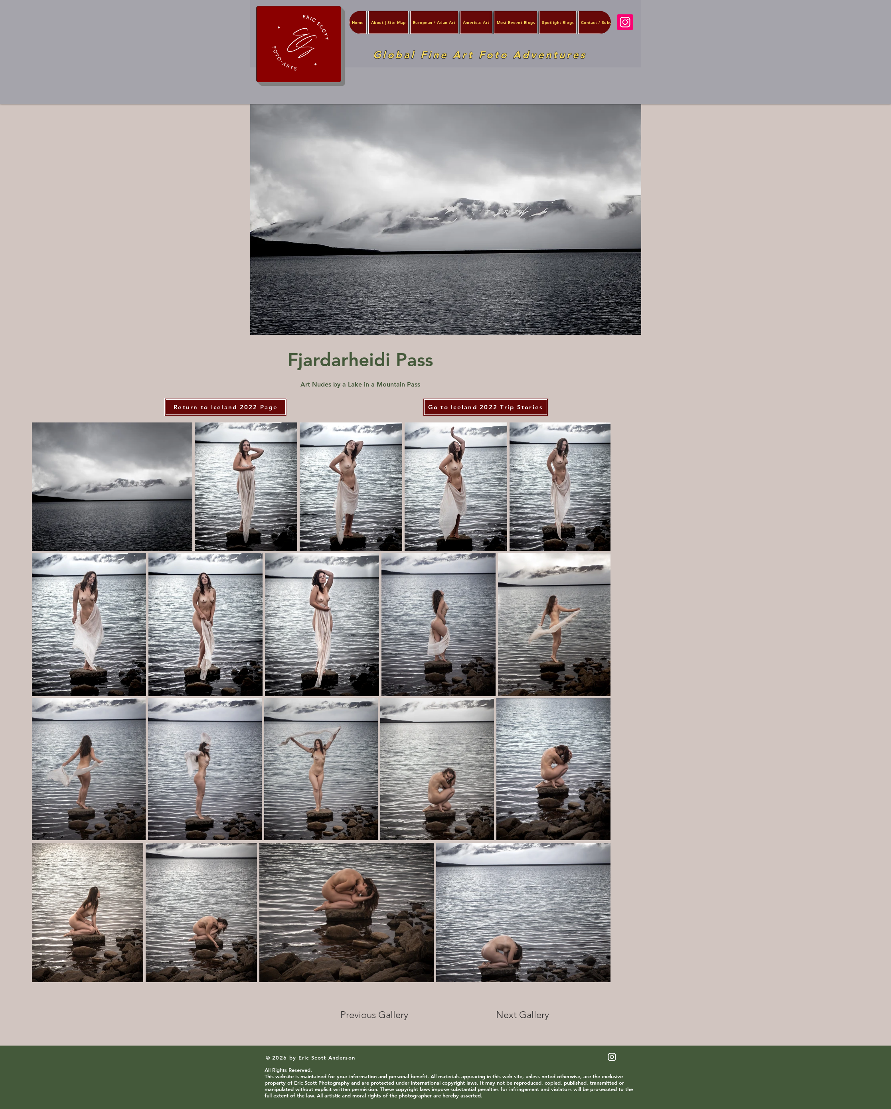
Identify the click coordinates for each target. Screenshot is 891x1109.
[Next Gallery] (522, 1015)
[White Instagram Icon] (612, 1057)
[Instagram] (625, 22)
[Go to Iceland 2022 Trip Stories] (485, 407)
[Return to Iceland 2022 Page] (225, 407)
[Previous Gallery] (379, 1015)
